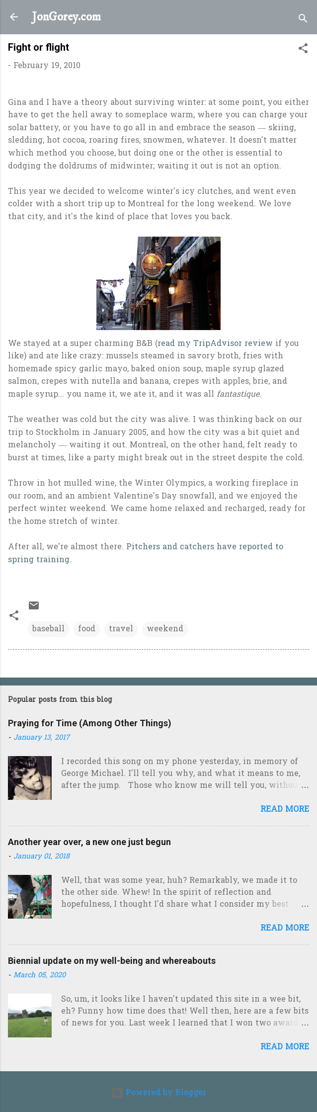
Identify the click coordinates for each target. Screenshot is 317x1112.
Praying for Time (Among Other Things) (89, 723)
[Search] (303, 20)
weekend (165, 629)
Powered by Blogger (158, 1093)
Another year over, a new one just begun (89, 842)
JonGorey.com (66, 16)
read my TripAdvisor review (215, 344)
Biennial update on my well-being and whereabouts (112, 960)
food (86, 629)
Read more (284, 810)
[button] (303, 50)
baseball (48, 629)
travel (121, 629)
